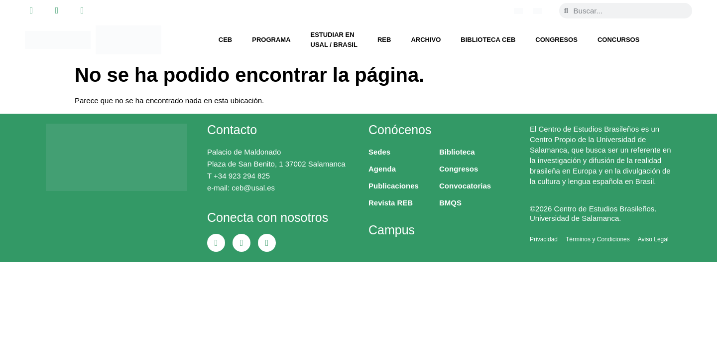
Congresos (556, 39)
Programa (271, 39)
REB (384, 39)
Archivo (426, 39)
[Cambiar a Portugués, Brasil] (518, 10)
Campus (391, 230)
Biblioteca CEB (488, 39)
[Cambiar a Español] (537, 10)
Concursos (619, 39)
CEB (225, 39)
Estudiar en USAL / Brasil (334, 39)
